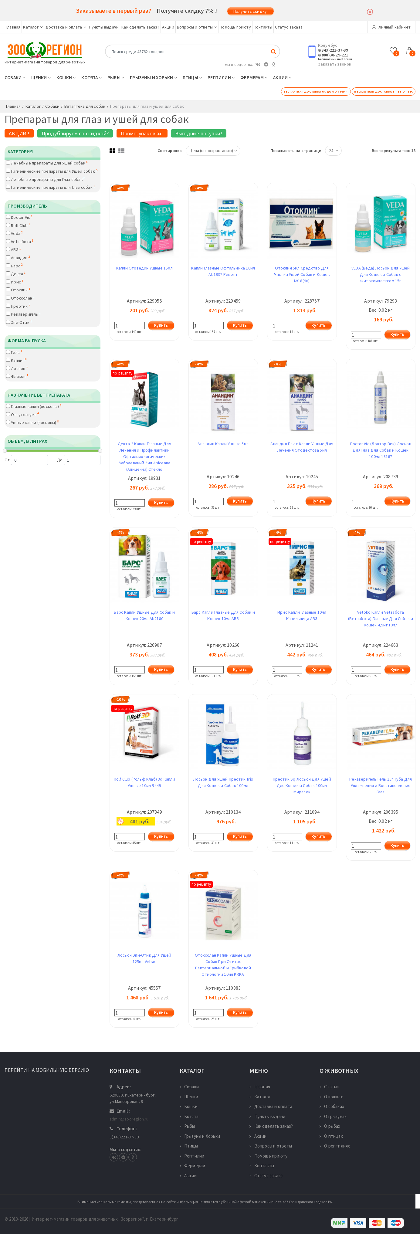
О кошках (331, 1097)
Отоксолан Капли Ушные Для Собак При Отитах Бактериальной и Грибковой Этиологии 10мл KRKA (223, 964)
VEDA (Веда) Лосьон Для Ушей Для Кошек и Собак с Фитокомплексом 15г (380, 274)
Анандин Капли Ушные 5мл (223, 443)
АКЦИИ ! (19, 133)
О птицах (331, 1136)
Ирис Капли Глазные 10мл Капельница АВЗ (302, 615)
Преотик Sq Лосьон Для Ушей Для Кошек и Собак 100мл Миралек (302, 785)
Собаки (15, 77)
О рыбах (330, 1126)
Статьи (329, 1087)
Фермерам (253, 77)
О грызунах (333, 1116)
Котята (91, 77)
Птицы (192, 77)
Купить (161, 325)
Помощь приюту (235, 27)
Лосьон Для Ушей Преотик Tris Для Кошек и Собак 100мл (223, 782)
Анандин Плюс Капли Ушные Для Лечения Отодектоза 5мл (301, 447)
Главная (13, 27)
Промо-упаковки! (142, 133)
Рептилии (221, 77)
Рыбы (115, 77)
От (26, 460)
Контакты (263, 27)
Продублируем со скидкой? (75, 133)
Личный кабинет (391, 27)
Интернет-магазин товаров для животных (45, 62)
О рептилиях (335, 1146)
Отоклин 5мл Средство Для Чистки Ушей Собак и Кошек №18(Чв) (302, 274)
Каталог (33, 27)
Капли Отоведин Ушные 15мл (144, 268)
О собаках (332, 1106)
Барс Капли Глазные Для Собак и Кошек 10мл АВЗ (223, 615)
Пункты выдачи (104, 27)
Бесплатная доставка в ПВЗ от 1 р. (383, 91)
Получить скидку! (250, 11)
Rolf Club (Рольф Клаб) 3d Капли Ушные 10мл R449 (144, 782)
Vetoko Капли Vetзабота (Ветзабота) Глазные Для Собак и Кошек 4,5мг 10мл (380, 618)
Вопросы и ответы (197, 27)
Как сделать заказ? (140, 27)
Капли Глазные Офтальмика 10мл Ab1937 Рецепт (223, 271)
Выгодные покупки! (198, 133)
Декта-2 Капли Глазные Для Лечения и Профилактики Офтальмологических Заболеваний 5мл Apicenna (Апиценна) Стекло (144, 456)
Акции (168, 27)
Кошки (66, 77)
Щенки (41, 77)
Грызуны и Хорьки (153, 77)
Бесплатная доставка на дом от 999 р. (315, 91)
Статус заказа (289, 27)
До (78, 460)
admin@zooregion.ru (129, 1119)
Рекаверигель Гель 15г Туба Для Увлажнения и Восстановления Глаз (380, 785)
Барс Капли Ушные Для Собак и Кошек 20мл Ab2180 (144, 615)
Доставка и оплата (66, 27)
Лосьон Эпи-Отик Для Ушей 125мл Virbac (144, 958)
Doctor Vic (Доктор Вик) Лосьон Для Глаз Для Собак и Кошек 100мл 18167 (380, 450)
